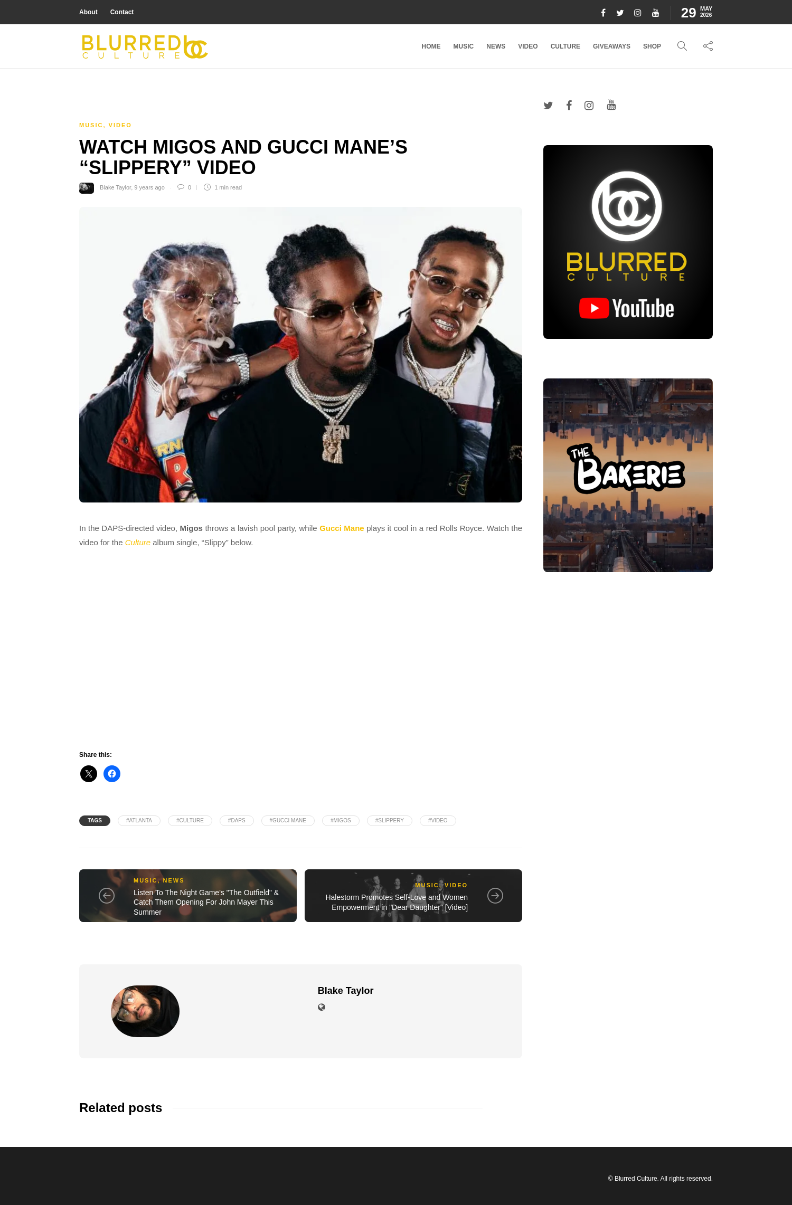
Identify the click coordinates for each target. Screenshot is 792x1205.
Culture (565, 46)
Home (431, 46)
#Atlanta (139, 820)
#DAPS (237, 820)
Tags (95, 820)
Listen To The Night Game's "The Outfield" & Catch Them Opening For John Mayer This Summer (206, 902)
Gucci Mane (341, 528)
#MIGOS (341, 820)
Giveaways (611, 46)
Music (464, 46)
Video (528, 46)
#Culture (190, 820)
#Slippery (389, 820)
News (495, 46)
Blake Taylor (115, 187)
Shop (652, 46)
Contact (122, 12)
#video (438, 820)
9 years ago (149, 187)
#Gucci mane (288, 820)
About (88, 12)
